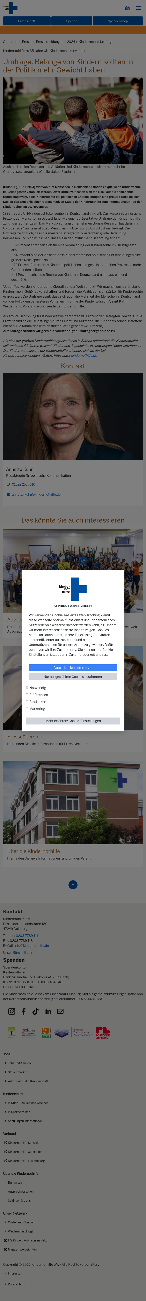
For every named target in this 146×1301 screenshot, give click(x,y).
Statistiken (37, 702)
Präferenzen (38, 695)
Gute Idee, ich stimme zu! (73, 668)
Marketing (37, 709)
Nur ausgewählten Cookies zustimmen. (73, 677)
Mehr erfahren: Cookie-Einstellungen (73, 721)
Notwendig (37, 688)
